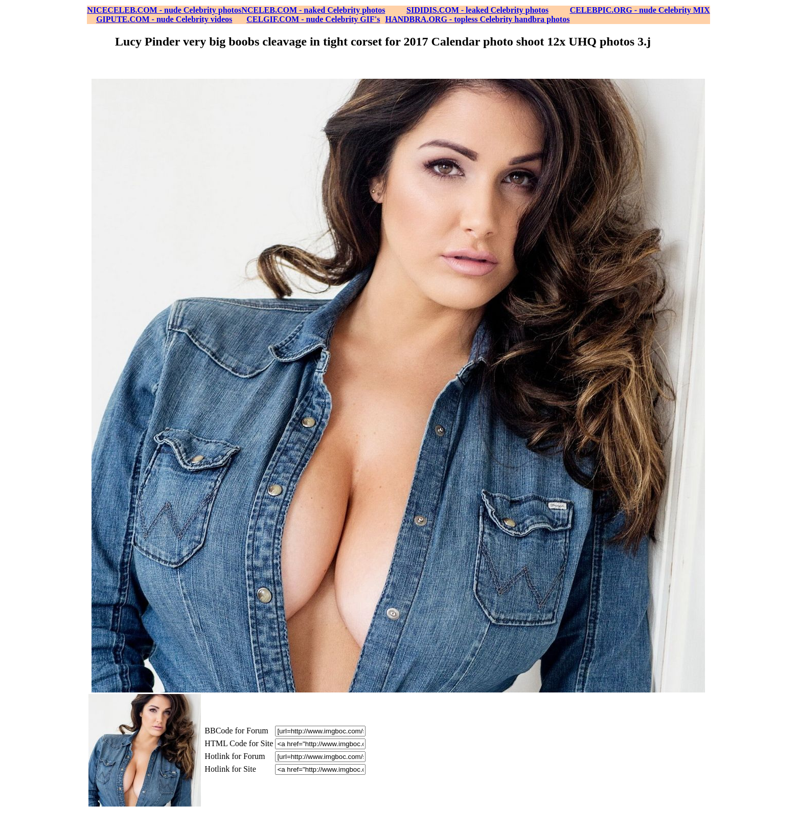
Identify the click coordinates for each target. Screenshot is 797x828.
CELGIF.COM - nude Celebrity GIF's (313, 19)
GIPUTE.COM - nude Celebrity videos (164, 19)
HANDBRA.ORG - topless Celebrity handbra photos (477, 19)
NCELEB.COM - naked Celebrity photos (313, 10)
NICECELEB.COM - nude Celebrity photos (164, 10)
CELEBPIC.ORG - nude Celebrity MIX (640, 10)
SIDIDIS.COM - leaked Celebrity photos (477, 10)
